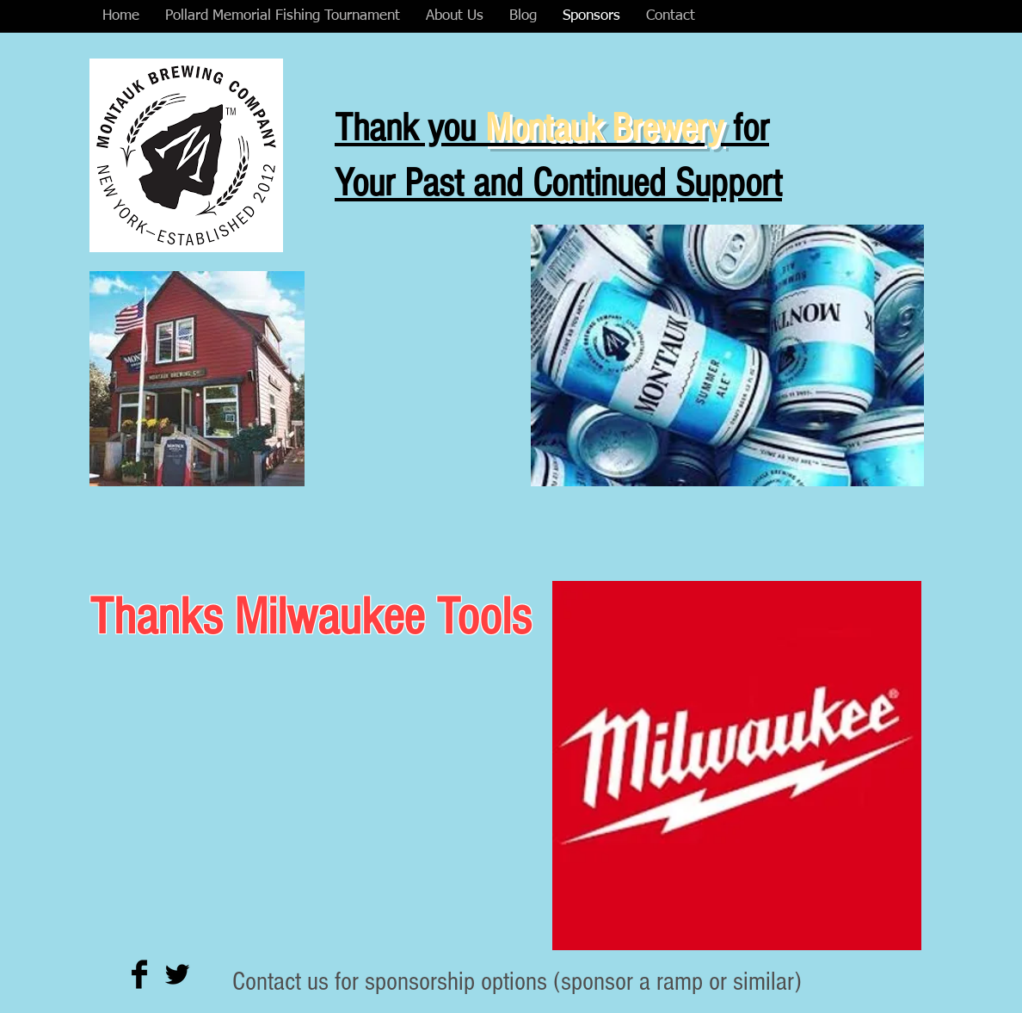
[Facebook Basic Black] (139, 974)
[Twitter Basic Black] (177, 974)
